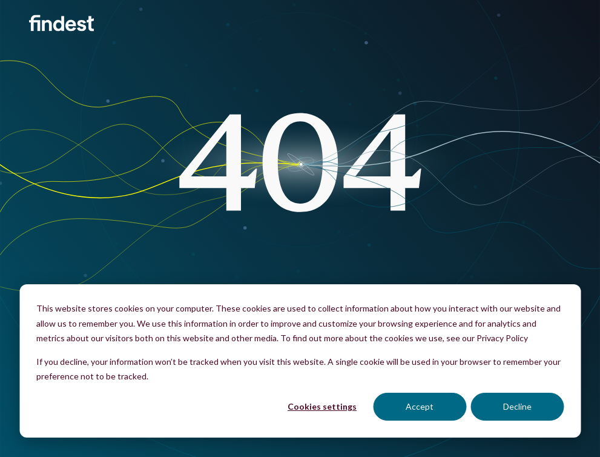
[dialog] (300, 361)
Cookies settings (322, 406)
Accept (420, 406)
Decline (517, 406)
